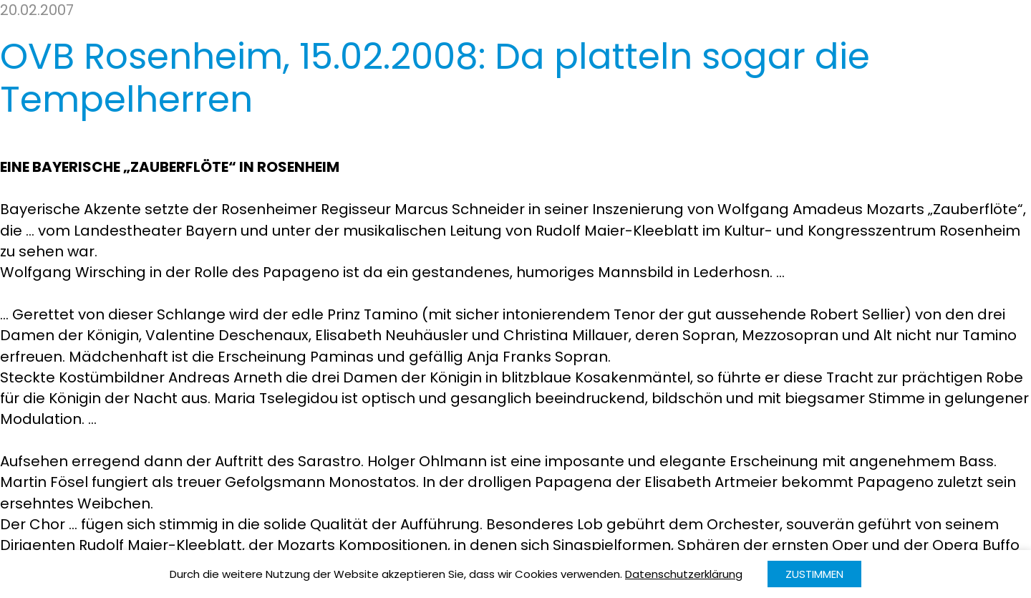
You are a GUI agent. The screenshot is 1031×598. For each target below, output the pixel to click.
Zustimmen (814, 574)
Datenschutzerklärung (683, 574)
